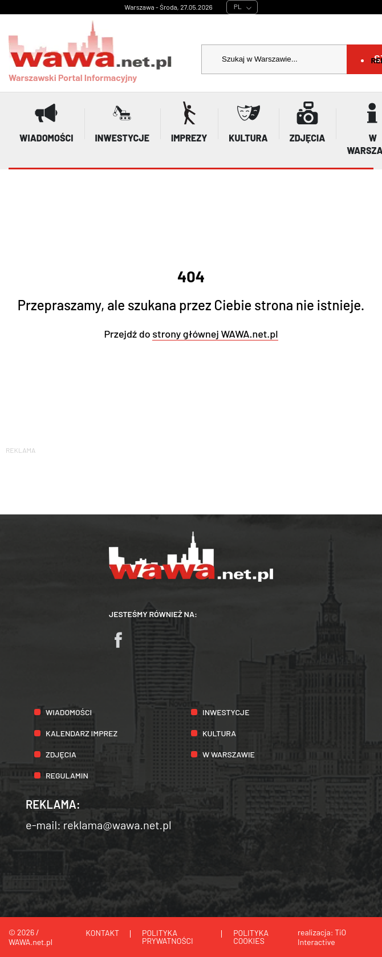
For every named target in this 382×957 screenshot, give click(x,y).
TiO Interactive (322, 937)
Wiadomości (69, 712)
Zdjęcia (61, 754)
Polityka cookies (251, 937)
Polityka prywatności (167, 937)
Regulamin (67, 775)
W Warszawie (228, 754)
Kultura (219, 733)
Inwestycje (226, 712)
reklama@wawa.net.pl (117, 825)
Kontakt (102, 933)
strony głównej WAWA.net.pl (215, 333)
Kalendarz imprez (81, 733)
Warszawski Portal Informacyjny (91, 51)
